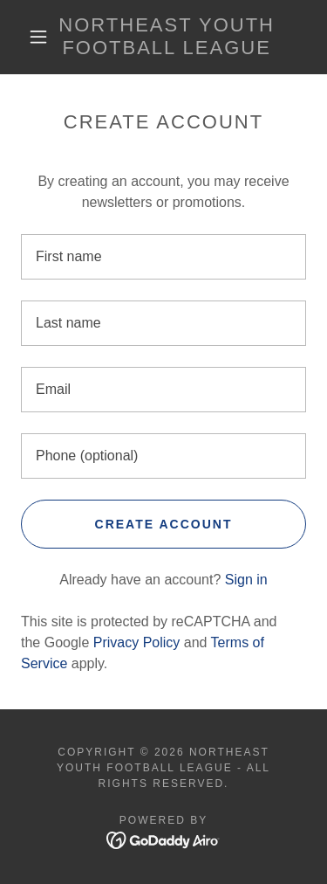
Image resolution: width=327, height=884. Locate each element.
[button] (38, 36)
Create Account (164, 524)
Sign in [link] (246, 579)
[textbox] (163, 257)
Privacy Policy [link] (137, 642)
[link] (166, 37)
